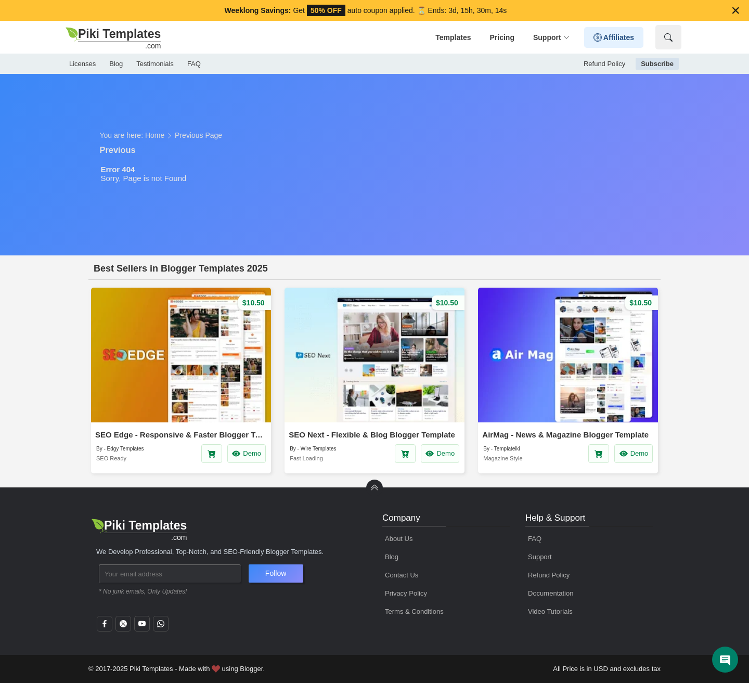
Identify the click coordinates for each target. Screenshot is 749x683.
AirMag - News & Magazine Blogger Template (565, 434)
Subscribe (657, 64)
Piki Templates (151, 669)
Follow (275, 573)
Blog (116, 64)
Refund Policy (604, 64)
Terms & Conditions (414, 611)
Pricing (501, 37)
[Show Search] (668, 37)
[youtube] (142, 627)
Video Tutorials (550, 611)
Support (551, 37)
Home (154, 135)
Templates (453, 37)
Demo (246, 453)
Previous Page (198, 135)
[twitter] (123, 627)
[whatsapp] (161, 627)
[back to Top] (374, 488)
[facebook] (104, 627)
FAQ (194, 64)
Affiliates (614, 37)
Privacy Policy (406, 593)
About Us (398, 539)
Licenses (82, 64)
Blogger (251, 669)
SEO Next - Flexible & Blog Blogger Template (372, 434)
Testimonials (155, 64)
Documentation (550, 593)
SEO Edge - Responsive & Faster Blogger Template (181, 434)
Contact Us (401, 575)
